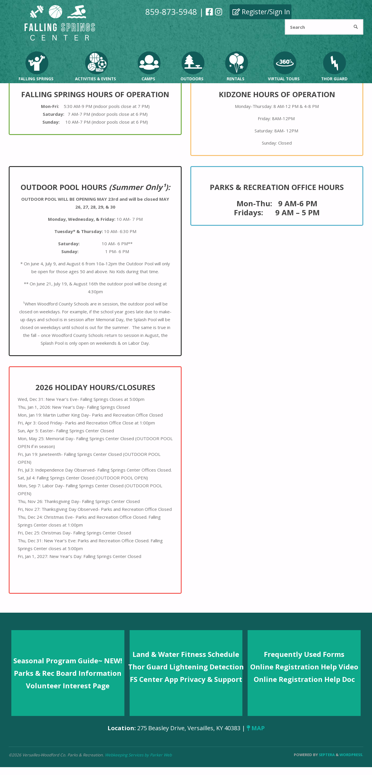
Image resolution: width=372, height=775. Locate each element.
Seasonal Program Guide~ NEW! (67, 660)
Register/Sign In (261, 11)
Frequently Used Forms (304, 654)
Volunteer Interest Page (68, 685)
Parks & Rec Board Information (67, 673)
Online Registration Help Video (304, 666)
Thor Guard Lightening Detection (186, 666)
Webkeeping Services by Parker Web (138, 755)
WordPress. (351, 754)
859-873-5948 (171, 11)
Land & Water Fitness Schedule (186, 654)
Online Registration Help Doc (304, 679)
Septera (326, 754)
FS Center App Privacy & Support (186, 679)
